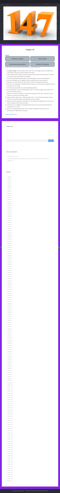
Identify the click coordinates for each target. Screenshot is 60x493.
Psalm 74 (9, 328)
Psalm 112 (10, 407)
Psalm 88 (9, 358)
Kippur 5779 (10, 160)
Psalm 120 (10, 424)
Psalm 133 (10, 451)
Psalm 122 (10, 428)
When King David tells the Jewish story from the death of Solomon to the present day (28, 158)
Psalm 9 (9, 193)
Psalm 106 (10, 395)
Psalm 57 (9, 293)
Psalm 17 (9, 210)
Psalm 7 (9, 189)
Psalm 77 (9, 335)
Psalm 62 (9, 303)
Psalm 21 (9, 218)
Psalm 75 (9, 330)
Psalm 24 (9, 224)
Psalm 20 (9, 216)
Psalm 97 (9, 376)
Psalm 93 (9, 368)
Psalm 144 (10, 474)
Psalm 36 (9, 249)
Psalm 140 (10, 466)
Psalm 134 (10, 453)
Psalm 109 (10, 401)
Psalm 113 (10, 410)
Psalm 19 (9, 214)
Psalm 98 (9, 378)
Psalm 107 (10, 397)
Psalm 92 (9, 366)
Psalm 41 (9, 260)
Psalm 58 (9, 295)
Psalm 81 (9, 343)
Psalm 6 (9, 187)
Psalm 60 (9, 299)
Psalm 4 (9, 183)
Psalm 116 (10, 416)
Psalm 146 (10, 478)
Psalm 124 (10, 432)
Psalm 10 (9, 195)
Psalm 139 (10, 464)
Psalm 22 (9, 220)
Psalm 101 (10, 385)
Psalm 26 (9, 228)
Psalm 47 (9, 272)
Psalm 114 (10, 412)
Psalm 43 (9, 264)
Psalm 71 (9, 322)
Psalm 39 (9, 255)
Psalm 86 (9, 353)
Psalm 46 (9, 270)
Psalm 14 (9, 203)
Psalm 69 (9, 318)
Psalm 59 (9, 297)
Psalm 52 (9, 283)
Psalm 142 (10, 470)
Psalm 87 (9, 355)
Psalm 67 (9, 314)
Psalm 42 (9, 262)
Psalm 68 (9, 316)
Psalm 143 (10, 472)
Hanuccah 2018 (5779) (13, 156)
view (15, 114)
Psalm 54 (9, 287)
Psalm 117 (10, 418)
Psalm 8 (9, 191)
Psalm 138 (10, 462)
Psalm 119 (10, 422)
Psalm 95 (9, 372)
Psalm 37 (9, 251)
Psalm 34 (9, 245)
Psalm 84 (9, 349)
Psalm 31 (9, 239)
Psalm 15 (9, 205)
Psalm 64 (9, 308)
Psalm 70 (9, 320)
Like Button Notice (9, 114)
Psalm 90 (9, 362)
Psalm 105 (10, 393)
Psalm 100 (10, 383)
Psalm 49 (9, 276)
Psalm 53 (9, 285)
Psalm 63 (9, 305)
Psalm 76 (9, 332)
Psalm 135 (10, 455)
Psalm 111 (10, 405)
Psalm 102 (10, 387)
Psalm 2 (9, 178)
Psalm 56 (9, 291)
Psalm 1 (9, 176)
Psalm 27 (9, 230)
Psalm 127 (10, 439)
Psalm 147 (10, 480)
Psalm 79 (9, 339)
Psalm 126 (10, 437)
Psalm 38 (9, 253)
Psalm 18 (9, 212)
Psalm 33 (9, 243)
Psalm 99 (9, 380)
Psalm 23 (9, 222)
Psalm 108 (10, 399)
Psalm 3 (9, 180)
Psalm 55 (9, 289)
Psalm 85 (9, 351)
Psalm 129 (10, 443)
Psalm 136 (10, 458)
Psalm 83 (9, 347)
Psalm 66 (9, 312)
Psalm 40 (9, 257)
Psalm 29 (9, 235)
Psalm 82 (9, 345)
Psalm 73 (9, 326)
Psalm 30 (9, 237)
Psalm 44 (9, 266)
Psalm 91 (9, 364)
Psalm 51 (9, 280)
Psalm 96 (9, 374)
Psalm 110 (10, 403)
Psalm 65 (9, 310)
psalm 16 (9, 208)
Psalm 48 (9, 274)
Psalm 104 (10, 391)
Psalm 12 (9, 199)
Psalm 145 (10, 476)
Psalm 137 (10, 460)
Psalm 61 (9, 301)
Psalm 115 (10, 414)
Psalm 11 (9, 197)
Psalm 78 (9, 337)
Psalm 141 (10, 468)
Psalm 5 (9, 185)
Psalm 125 (10, 435)
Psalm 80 (9, 341)
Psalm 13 (9, 201)
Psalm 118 (10, 420)
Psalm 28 (9, 233)
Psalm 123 (10, 430)
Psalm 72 (9, 324)
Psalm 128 (10, 441)
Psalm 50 (9, 278)
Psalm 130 (10, 445)
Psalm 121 (10, 426)
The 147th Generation (19, 490)
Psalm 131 (10, 447)
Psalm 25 (9, 226)
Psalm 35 (9, 247)
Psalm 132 (10, 449)
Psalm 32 (9, 241)
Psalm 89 (9, 360)
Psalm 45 (9, 268)
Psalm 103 (10, 389)
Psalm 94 (9, 370)
